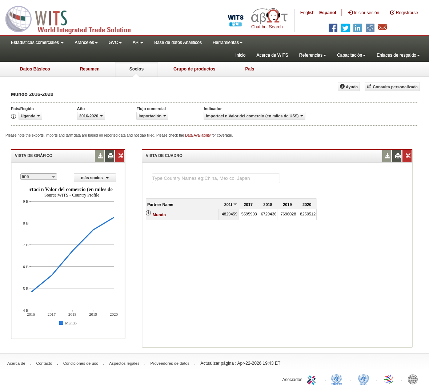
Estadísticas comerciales (37, 42)
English (307, 12)
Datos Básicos (35, 69)
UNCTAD (338, 379)
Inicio (240, 55)
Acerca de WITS (272, 55)
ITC (312, 379)
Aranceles (86, 42)
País (249, 69)
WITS (72, 18)
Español (327, 12)
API (138, 42)
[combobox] (38, 176)
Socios (136, 69)
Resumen (90, 69)
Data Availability (198, 135)
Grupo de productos (194, 69)
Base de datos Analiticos (178, 42)
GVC (115, 42)
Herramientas (227, 42)
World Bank (414, 379)
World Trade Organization (389, 379)
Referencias (312, 55)
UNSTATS (363, 379)
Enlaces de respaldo (398, 55)
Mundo (159, 215)
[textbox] (216, 178)
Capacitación (351, 55)
